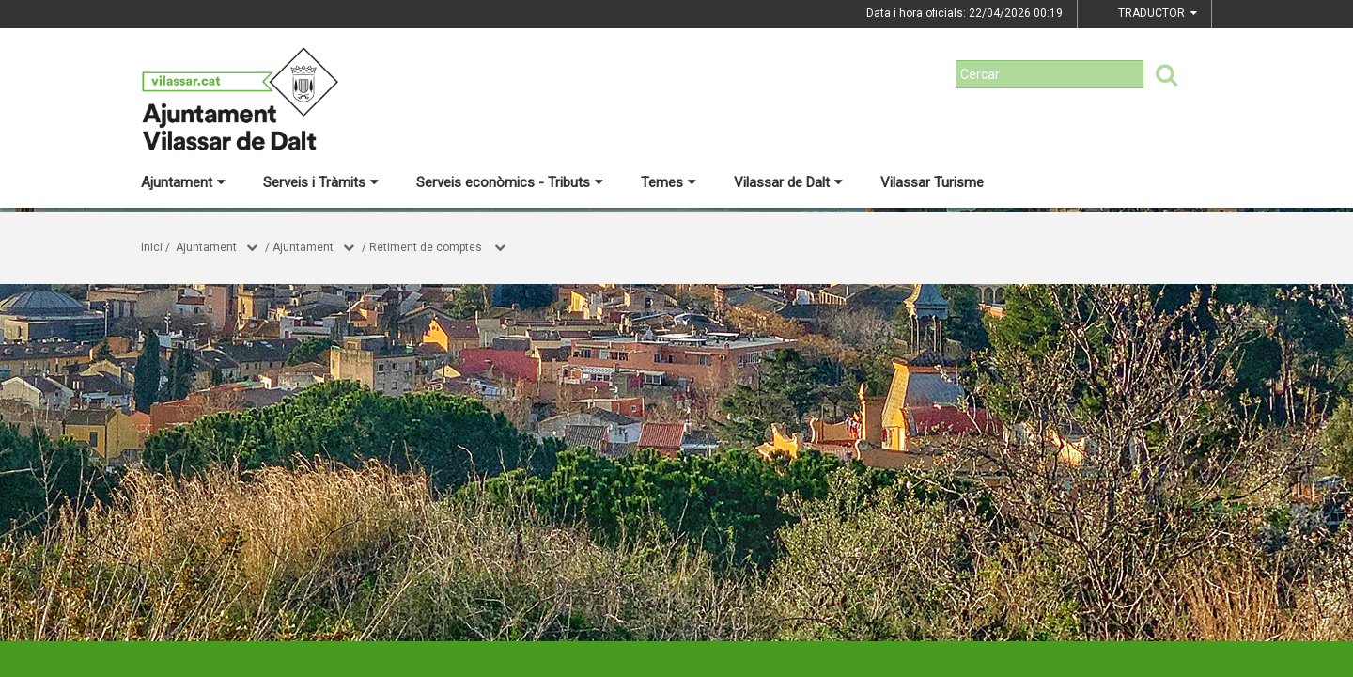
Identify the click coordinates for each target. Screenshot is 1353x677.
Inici (152, 247)
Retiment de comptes (427, 247)
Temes (668, 182)
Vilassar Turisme (932, 182)
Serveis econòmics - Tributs (509, 182)
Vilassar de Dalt (788, 182)
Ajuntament (183, 182)
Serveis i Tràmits (321, 182)
